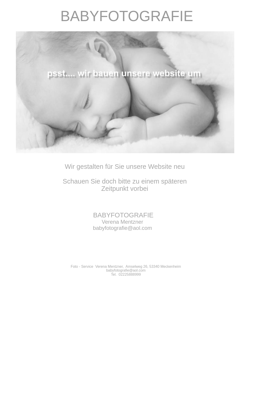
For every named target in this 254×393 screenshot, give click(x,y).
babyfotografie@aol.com (126, 270)
